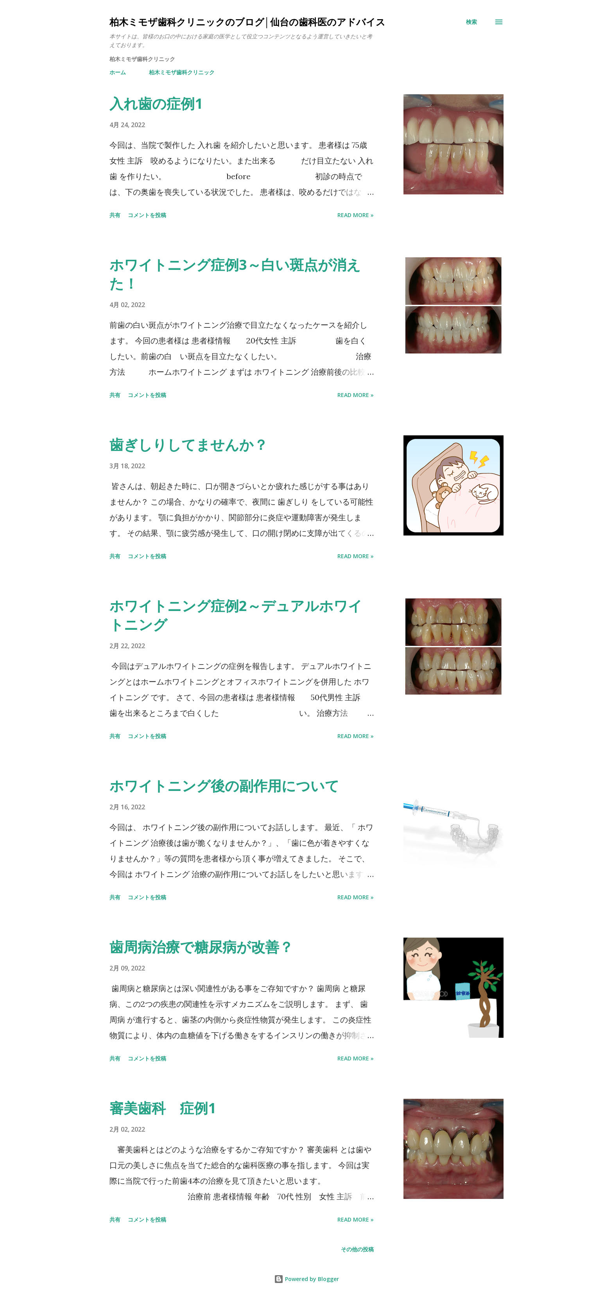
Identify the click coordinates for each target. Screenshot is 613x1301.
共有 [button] (114, 215)
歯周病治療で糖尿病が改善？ (201, 946)
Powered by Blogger (306, 1279)
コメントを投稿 (147, 215)
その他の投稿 (357, 1249)
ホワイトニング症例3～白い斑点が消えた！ (235, 274)
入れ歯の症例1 (156, 103)
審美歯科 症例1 (162, 1108)
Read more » (355, 215)
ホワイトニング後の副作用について (224, 785)
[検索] (471, 22)
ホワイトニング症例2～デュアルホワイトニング (235, 615)
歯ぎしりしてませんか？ (188, 444)
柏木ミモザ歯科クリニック (182, 72)
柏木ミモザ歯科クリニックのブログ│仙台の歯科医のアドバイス (247, 21)
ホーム (117, 72)
